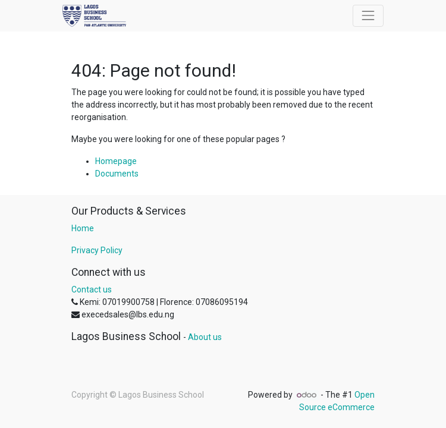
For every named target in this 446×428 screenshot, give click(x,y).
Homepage (116, 161)
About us (205, 337)
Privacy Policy (97, 250)
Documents (117, 173)
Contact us (91, 289)
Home (82, 228)
